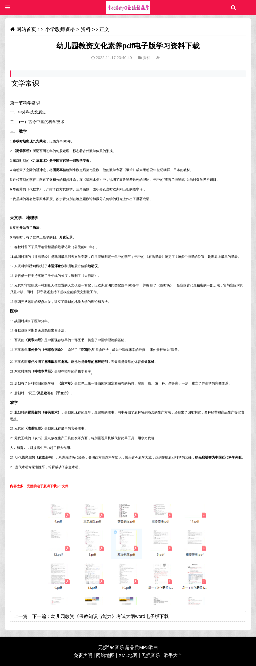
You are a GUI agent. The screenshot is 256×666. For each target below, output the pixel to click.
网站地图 (105, 655)
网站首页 (26, 29)
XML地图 (128, 655)
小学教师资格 (60, 29)
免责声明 (83, 655)
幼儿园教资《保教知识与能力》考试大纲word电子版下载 (109, 616)
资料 (86, 29)
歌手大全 (173, 655)
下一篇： (41, 616)
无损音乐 (150, 655)
